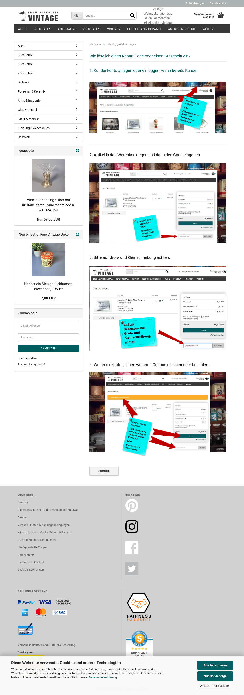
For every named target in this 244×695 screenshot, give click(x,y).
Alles (22, 29)
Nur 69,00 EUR (48, 219)
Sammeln (24, 137)
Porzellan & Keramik (144, 29)
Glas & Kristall (27, 109)
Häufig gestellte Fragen (32, 547)
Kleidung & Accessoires (34, 128)
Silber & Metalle (28, 119)
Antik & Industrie (182, 29)
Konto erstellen (27, 358)
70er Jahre (92, 29)
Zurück (104, 471)
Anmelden (48, 348)
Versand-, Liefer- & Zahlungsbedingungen (44, 525)
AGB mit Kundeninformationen (37, 539)
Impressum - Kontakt (31, 562)
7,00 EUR (48, 298)
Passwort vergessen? (31, 364)
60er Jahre (67, 29)
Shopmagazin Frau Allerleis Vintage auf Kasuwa (48, 509)
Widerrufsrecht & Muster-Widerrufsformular (45, 532)
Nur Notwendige (215, 676)
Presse (22, 517)
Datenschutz (26, 555)
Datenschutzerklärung (103, 677)
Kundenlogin (194, 3)
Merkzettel (218, 3)
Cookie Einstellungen (31, 569)
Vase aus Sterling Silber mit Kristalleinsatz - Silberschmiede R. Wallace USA (48, 205)
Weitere (208, 29)
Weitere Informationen (215, 685)
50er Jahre (43, 29)
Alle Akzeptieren (215, 665)
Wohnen (114, 29)
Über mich (24, 502)
